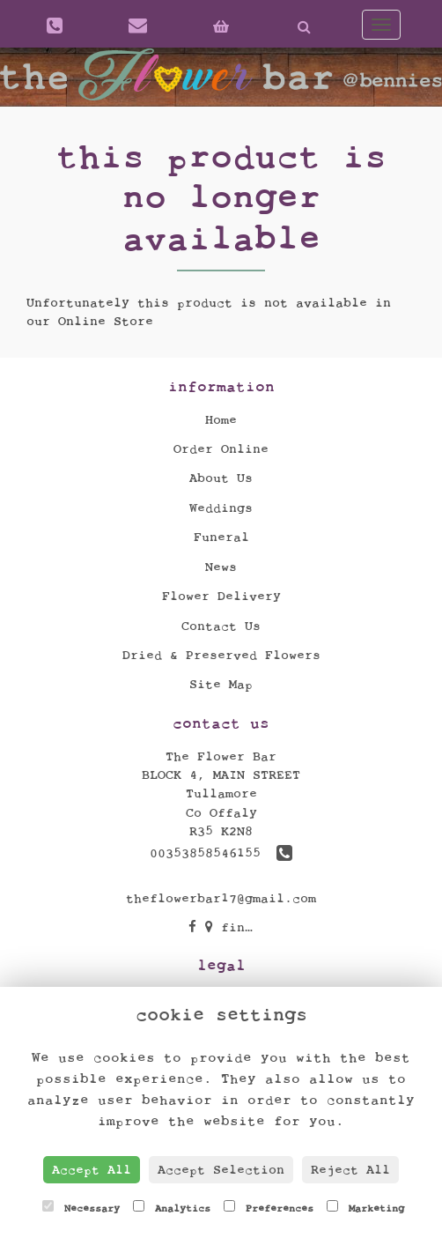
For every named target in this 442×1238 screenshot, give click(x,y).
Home (221, 419)
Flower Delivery (221, 596)
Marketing (365, 1207)
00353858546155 (221, 853)
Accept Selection (221, 1169)
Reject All (350, 1169)
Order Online (221, 448)
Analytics (171, 1207)
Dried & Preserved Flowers (221, 655)
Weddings (221, 507)
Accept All (91, 1169)
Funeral (221, 537)
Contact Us (221, 626)
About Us (221, 478)
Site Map (221, 684)
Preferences (268, 1207)
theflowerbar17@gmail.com (221, 898)
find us (240, 927)
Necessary (81, 1207)
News (221, 567)
